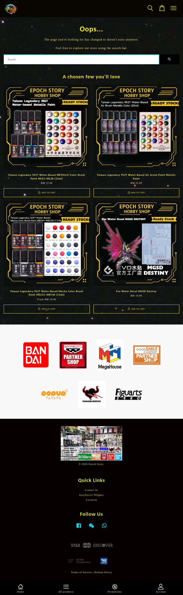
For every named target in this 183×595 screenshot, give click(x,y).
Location (91, 500)
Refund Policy (103, 572)
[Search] (81, 59)
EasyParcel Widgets (91, 495)
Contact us (91, 490)
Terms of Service (81, 572)
